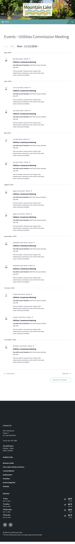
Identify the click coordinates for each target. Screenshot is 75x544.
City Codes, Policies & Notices (13, 469)
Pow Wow (6, 481)
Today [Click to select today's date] (12, 46)
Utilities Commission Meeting (24, 62)
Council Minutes (8, 473)
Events (10, 36)
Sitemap (6, 489)
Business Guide (8, 465)
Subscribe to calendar (60, 382)
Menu (37, 22)
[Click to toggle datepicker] (28, 46)
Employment (7, 477)
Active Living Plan (9, 485)
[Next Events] (7, 46)
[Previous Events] (4, 46)
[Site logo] (37, 15)
